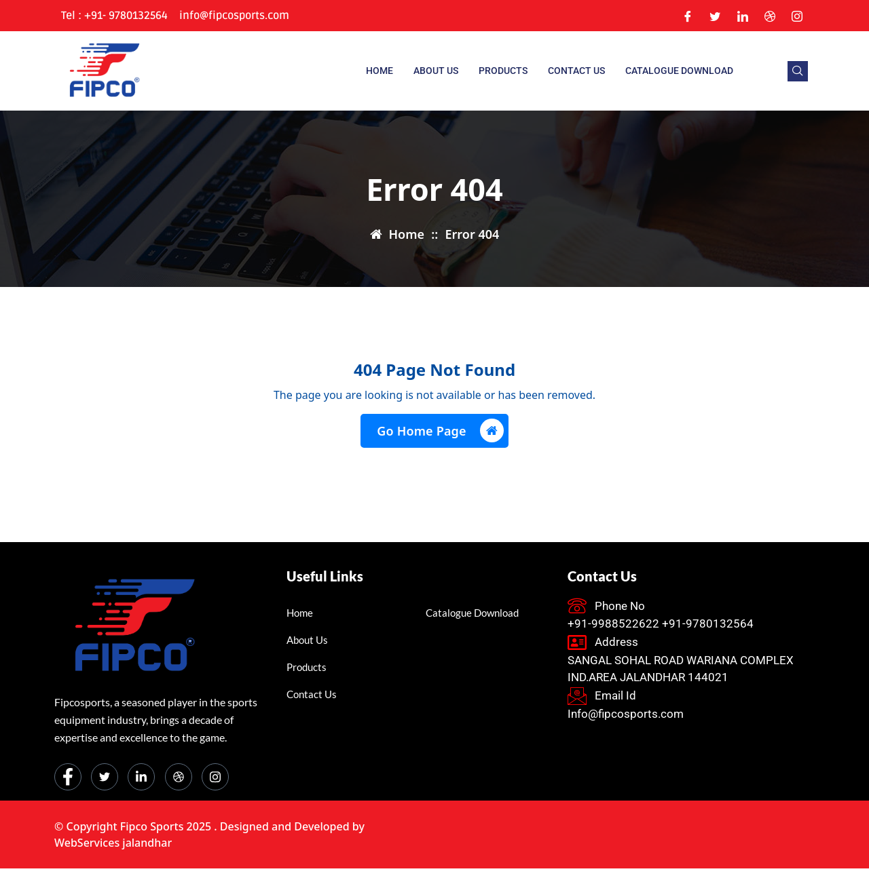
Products (503, 70)
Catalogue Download (679, 70)
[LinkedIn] (743, 15)
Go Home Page (440, 430)
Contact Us (576, 70)
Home (379, 70)
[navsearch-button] (798, 71)
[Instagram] (797, 15)
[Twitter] (715, 15)
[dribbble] (178, 776)
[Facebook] (688, 15)
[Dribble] (770, 15)
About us (435, 70)
